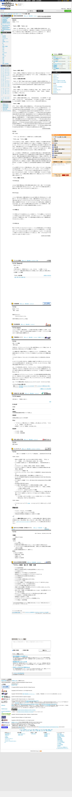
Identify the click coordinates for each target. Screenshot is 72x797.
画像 (34, 467)
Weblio (12, 705)
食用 (31, 590)
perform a (25, 84)
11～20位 (59, 136)
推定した (33, 575)
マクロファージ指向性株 (29, 612)
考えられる (22, 92)
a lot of (35, 115)
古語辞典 (33, 0)
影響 (47, 114)
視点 (29, 107)
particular (29, 84)
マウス (48, 200)
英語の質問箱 (5, 107)
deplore (55, 155)
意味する (40, 28)
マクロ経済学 (43, 97)
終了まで (36, 361)
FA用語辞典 (16, 303)
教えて (34, 188)
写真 (16, 549)
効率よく (36, 149)
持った (19, 374)
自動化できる (21, 217)
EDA (21, 475)
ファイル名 (46, 231)
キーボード (36, 202)
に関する (33, 583)
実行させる (21, 348)
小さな (31, 126)
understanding (43, 117)
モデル (30, 579)
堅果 (29, 590)
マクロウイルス (44, 381)
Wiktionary (47, 529)
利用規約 (6, 737)
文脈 (33, 91)
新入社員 (18, 205)
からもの (20, 417)
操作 (29, 31)
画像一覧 (39, 337)
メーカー (33, 377)
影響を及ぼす (31, 154)
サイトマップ (7, 739)
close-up (23, 109)
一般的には (38, 173)
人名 (3, 60)
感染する (35, 231)
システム (48, 587)
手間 (38, 217)
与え (50, 114)
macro (16, 133)
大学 (31, 162)
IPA (22, 72)
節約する (22, 117)
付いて (19, 227)
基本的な (48, 377)
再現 (20, 370)
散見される (42, 229)
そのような (34, 544)
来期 (26, 575)
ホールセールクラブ (35, 503)
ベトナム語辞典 (60, 744)
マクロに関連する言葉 (16, 612)
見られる (45, 107)
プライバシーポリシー (9, 738)
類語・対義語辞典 (8, 0)
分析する (48, 160)
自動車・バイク (5, 41)
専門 (25, 569)
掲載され (32, 173)
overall (46, 123)
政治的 (27, 114)
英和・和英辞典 (15, 0)
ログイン (59, 0)
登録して (35, 270)
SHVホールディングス (45, 503)
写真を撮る (45, 120)
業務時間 (46, 217)
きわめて (17, 543)
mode (45, 118)
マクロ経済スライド (19, 571)
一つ (35, 30)
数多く (28, 173)
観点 (38, 544)
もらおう (39, 205)
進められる (43, 149)
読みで (43, 72)
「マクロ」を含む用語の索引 (18, 673)
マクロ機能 (20, 272)
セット (39, 347)
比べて (13, 186)
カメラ (31, 120)
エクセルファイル (26, 227)
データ (36, 376)
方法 (19, 357)
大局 (16, 118)
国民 (33, 157)
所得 (36, 157)
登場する (45, 146)
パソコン (14, 197)
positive (15, 107)
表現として (26, 97)
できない (22, 370)
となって (15, 371)
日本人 (17, 74)
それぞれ (16, 101)
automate (37, 110)
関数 (21, 185)
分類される (43, 544)
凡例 (37, 260)
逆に (13, 172)
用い (32, 347)
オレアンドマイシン (57, 63)
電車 (3, 40)
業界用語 (4, 36)
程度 (17, 13)
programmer (23, 110)
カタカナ (40, 72)
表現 (40, 136)
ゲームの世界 (15, 167)
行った (42, 361)
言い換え (14, 404)
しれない (47, 582)
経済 (22, 107)
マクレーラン (56, 77)
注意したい (35, 232)
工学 (3, 44)
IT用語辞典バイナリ (18, 337)
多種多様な (29, 159)
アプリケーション (18, 377)
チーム (23, 168)
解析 (21, 582)
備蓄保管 (17, 572)
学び (25, 159)
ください (28, 234)
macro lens (17, 109)
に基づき (23, 575)
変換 (35, 598)
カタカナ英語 (26, 74)
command (27, 122)
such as (45, 112)
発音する (21, 74)
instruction (36, 82)
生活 (3, 51)
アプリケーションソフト (22, 144)
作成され (19, 376)
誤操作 (13, 353)
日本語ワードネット (15, 722)
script (38, 91)
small (19, 126)
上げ (39, 157)
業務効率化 (30, 205)
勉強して (36, 205)
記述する (24, 214)
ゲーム (42, 167)
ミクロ (29, 143)
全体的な (23, 125)
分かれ (38, 200)
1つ (33, 146)
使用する (14, 110)
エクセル (35, 148)
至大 (24, 277)
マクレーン (55, 79)
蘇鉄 (23, 591)
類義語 (16, 554)
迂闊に (15, 232)
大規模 (32, 28)
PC (22, 203)
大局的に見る (16, 143)
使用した (22, 106)
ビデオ (37, 467)
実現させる (47, 159)
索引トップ (26, 15)
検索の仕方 (7, 734)
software (29, 115)
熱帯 (42, 593)
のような (33, 114)
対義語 (30, 510)
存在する (36, 159)
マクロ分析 (27, 118)
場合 (22, 379)
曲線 (23, 156)
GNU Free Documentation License (32, 700)
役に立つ (20, 200)
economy (46, 106)
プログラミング (29, 101)
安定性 (30, 114)
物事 (44, 141)
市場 (46, 154)
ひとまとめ (41, 198)
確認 (55, 145)
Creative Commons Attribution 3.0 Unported (25, 711)
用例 (13, 409)
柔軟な (42, 370)
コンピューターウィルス (34, 381)
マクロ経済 (19, 162)
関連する (14, 314)
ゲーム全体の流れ (34, 170)
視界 (36, 172)
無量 (22, 277)
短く (50, 217)
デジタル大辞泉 (17, 260)
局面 (43, 186)
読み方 (13, 308)
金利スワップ (28, 574)
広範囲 (35, 28)
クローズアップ (34, 109)
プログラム (24, 376)
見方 (22, 143)
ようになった (28, 186)
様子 (27, 417)
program (48, 91)
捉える (37, 126)
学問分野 (24, 152)
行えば (23, 157)
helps (36, 123)
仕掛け (49, 172)
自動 (17, 146)
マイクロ (17, 510)
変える (40, 170)
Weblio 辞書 (65, 0)
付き (23, 229)
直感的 (16, 364)
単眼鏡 (23, 470)
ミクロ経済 (17, 152)
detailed (24, 120)
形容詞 (43, 28)
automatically (47, 82)
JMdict (19, 726)
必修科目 (39, 162)
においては (27, 82)
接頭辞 (21, 459)
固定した (30, 587)
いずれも (15, 552)
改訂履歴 (48, 705)
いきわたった (43, 587)
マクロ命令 (36, 99)
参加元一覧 (69, 8)
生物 (3, 57)
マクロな (55, 88)
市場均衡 (32, 156)
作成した (32, 112)
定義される (40, 81)
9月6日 (46, 128)
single (32, 82)
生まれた (27, 381)
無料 (27, 203)
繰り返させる (29, 363)
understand (40, 123)
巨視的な (14, 411)
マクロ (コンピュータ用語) (20, 491)
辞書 (2, 0)
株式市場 (43, 114)
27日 (47, 235)
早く (22, 186)
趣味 (3, 54)
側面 (24, 432)
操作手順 (33, 144)
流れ (17, 173)
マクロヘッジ (34, 574)
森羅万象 (56, 140)
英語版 (29, 503)
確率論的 (17, 596)
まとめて (38, 144)
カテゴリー (38, 448)
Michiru (55, 143)
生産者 (36, 160)
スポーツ (4, 55)
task (32, 84)
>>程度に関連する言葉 (46, 613)
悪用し (23, 381)
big (39, 89)
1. (34, 106)
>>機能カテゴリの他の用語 (45, 388)
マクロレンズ (19, 99)
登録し (33, 546)
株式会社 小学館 (14, 684)
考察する (38, 154)
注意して (20, 234)
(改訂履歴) (27, 701)
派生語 (16, 557)
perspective (32, 123)
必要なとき (42, 270)
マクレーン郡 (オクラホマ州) (59, 80)
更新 (49, 128)
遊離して (24, 587)
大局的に (37, 152)
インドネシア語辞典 (60, 742)
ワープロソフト (28, 353)
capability (34, 81)
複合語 (13, 428)
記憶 (41, 144)
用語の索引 (31, 15)
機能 (16, 272)
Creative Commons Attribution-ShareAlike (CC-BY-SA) (29, 704)
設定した (42, 227)
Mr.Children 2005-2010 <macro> (22, 483)
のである (16, 203)
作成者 (38, 227)
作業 (39, 149)
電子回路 (17, 475)
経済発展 (42, 159)
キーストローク (18, 33)
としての (29, 89)
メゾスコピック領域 (19, 512)
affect (16, 114)
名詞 (40, 84)
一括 (30, 33)
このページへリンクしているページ (23, 521)
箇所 (29, 156)
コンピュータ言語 (30, 214)
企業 (49, 152)
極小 (33, 143)
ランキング (33, 260)
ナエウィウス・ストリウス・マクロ (22, 472)
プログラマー (47, 110)
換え (28, 424)
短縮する (32, 185)
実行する (33, 33)
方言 (44, 730)
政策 (20, 157)
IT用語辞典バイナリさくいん (29, 693)
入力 (40, 351)
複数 (26, 31)
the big (48, 117)
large (23, 81)
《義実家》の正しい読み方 (59, 149)
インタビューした (39, 569)
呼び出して (16, 348)
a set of (14, 84)
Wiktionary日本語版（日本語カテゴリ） (23, 527)
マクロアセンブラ (57, 89)
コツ (31, 188)
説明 (15, 415)
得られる (20, 587)
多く (16, 117)
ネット (21, 173)
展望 (41, 269)
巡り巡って (17, 154)
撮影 (20, 549)
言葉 (14, 13)
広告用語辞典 (17, 324)
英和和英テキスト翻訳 (19, 639)
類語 (19, 89)
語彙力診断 (5, 108)
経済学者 (33, 569)
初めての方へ (63, 8)
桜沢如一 (26, 465)
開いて (24, 234)
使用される (44, 101)
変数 (33, 159)
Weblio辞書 (17, 702)
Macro (16, 444)
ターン (48, 170)
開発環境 (41, 374)
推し (55, 138)
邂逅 (55, 157)
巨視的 (28, 136)
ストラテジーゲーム (31, 168)
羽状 (22, 590)
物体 (34, 126)
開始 (31, 361)
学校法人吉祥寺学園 (58, 153)
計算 (19, 149)
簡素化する (19, 123)
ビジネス (18, 148)
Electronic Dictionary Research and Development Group (48, 726)
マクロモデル (36, 612)
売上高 (29, 575)
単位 (40, 160)
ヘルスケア (4, 52)
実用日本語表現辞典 (18, 15)
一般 (21, 331)
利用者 (43, 203)
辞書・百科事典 (5, 63)
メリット (28, 364)
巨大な (18, 141)
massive (44, 89)
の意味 (30, 146)
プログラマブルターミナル (20, 316)
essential (37, 117)
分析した (30, 412)
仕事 (13, 200)
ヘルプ (70, 0)
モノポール (17, 477)
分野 (25, 30)
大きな (45, 170)
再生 (19, 202)
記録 (29, 361)
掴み (39, 172)
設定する (41, 31)
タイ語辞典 (59, 743)
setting (46, 125)
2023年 (43, 128)
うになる (30, 149)
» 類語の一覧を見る (47, 275)
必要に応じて (47, 144)
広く (40, 587)
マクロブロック (18, 467)
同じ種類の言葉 (9, 13)
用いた (22, 367)
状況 (26, 125)
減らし (45, 351)
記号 (2, 100)
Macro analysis (31, 117)
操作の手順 (25, 270)
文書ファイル (30, 376)
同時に (49, 351)
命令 (33, 30)
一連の (30, 30)
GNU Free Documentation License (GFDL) (49, 704)
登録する (32, 351)
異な (37, 101)
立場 (20, 579)
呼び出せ (42, 197)
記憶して (43, 202)
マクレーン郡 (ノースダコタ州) (59, 82)
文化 (3, 49)
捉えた (27, 579)
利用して (14, 202)
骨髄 (16, 587)
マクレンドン (56, 74)
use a (13, 109)
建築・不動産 (5, 46)
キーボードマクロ (26, 200)
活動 (13, 154)
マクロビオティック (19, 465)
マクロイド (55, 92)
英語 (16, 459)
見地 (17, 417)
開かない (28, 232)
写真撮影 (23, 101)
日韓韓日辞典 (28, 0)
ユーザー (23, 331)
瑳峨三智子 (56, 151)
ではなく (17, 331)
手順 (49, 363)
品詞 (14, 76)
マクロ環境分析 (18, 575)
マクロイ (55, 91)
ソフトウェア (44, 115)
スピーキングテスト (7, 110)
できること (46, 198)
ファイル (35, 227)
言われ (17, 175)
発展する (28, 157)
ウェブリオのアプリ (21, 733)
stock (21, 114)
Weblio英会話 (5, 105)
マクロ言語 (40, 357)
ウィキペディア (17, 448)
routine (42, 91)
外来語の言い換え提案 (19, 393)
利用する (17, 318)
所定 (16, 149)
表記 (24, 72)
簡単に (46, 270)
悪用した (31, 229)
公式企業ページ (47, 733)
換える (39, 422)
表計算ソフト (35, 353)
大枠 (47, 141)
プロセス (17, 112)
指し (23, 141)
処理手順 (44, 367)
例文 (25, 106)
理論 (41, 156)
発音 (19, 72)
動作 (20, 146)
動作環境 (45, 374)
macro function (21, 115)
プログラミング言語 (23, 318)
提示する (31, 106)
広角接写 (55, 65)
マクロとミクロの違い (57, 86)
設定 (28, 126)
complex (35, 122)
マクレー (55, 76)
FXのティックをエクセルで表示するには (21, 667)
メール (46, 229)
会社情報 (45, 734)
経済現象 (25, 595)
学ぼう (22, 218)
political (48, 112)
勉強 (34, 217)
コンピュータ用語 (16, 329)
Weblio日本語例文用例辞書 (20, 562)
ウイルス (31, 231)
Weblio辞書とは (8, 733)
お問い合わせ (33, 733)
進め (46, 186)
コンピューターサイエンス (17, 30)
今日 (14, 205)
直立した (17, 590)
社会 (21, 154)
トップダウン (18, 582)
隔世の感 (56, 147)
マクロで (55, 85)
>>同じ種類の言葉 (38, 613)
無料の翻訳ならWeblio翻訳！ (20, 5)
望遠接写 (55, 66)
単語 (22, 28)
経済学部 (34, 162)
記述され (40, 367)
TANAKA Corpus (4, 708)
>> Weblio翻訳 (68, 161)
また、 (49, 28)
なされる (25, 149)
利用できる (31, 203)
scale (26, 81)
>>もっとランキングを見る (65, 159)
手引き (13, 420)
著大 (18, 277)
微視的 (26, 426)
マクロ (20, 13)
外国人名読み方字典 (18, 439)
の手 (14, 160)
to (37, 123)
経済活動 (43, 160)
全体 (22, 154)
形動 (17, 267)
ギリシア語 (25, 461)
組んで (43, 148)
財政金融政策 (19, 412)
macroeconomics (35, 97)
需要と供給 (19, 156)
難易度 (43, 368)
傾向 (42, 107)
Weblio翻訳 (59, 737)
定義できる (31, 331)
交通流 (23, 579)
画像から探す (20, 734)
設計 (34, 331)
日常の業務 (27, 185)
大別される (20, 170)
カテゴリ (18, 314)
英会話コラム (5, 104)
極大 (15, 277)
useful (50, 125)
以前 (49, 185)
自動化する (22, 112)
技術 (22, 549)
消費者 (33, 160)
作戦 (47, 168)
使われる (19, 31)
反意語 (16, 426)
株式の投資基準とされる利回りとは (20, 656)
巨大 (21, 136)
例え (22, 31)
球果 (44, 590)
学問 (41, 154)
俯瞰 (22, 544)
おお (19, 542)
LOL (37, 167)
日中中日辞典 (22, 0)
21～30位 (64, 136)
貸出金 (16, 574)
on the (48, 118)
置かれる (37, 593)
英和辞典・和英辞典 (60, 736)
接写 (46, 485)
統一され (16, 379)
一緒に (40, 376)
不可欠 (32, 118)
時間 (19, 117)
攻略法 (24, 173)
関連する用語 (20, 97)
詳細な (41, 120)
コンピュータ (5, 38)
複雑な (21, 270)
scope (29, 81)
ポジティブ (37, 107)
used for (17, 120)
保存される (44, 376)
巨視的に (21, 424)
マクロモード (36, 120)
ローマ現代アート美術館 (20, 480)
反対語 (25, 143)
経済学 (19, 101)
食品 (24, 580)
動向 (23, 412)
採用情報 (45, 736)
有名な (30, 569)
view (40, 106)
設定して (21, 197)
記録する (21, 332)
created (28, 110)
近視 (39, 143)
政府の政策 (45, 152)
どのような (26, 154)
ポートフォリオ (21, 574)
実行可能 (35, 329)
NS (13, 318)
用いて (19, 351)
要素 (40, 114)
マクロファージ (35, 587)
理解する (20, 118)
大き (28, 28)
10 (27, 106)
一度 (47, 31)
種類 (42, 214)
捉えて (40, 152)
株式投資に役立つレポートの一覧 (20, 661)
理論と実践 (23, 585)
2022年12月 (43, 235)
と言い (36, 422)
